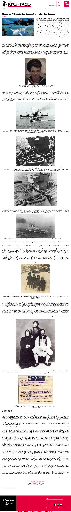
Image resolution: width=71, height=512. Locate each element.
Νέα (32, 8)
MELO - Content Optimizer (37, 511)
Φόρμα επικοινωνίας (58, 501)
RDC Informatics (51, 511)
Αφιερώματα (27, 8)
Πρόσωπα (19, 8)
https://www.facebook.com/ (10, 487)
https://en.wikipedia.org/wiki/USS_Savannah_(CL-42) (35, 481)
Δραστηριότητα (39, 8)
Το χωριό (13, 8)
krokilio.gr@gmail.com (52, 5)
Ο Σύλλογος (5, 8)
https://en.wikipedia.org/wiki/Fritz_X (35, 482)
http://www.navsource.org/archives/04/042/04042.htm (35, 480)
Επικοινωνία (48, 8)
